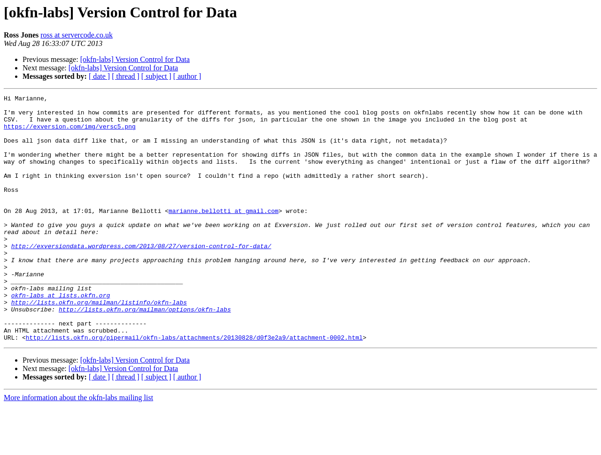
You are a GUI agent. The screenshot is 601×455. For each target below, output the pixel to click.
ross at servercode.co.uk (76, 35)
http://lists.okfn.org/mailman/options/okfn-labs (145, 353)
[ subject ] (156, 76)
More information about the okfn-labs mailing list (78, 447)
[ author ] (187, 76)
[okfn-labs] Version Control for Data (135, 59)
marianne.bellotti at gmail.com (223, 234)
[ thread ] (125, 76)
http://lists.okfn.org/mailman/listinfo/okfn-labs (99, 344)
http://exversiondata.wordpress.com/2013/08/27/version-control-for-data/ (141, 277)
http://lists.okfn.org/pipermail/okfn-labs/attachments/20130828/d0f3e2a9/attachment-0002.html (194, 386)
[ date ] (99, 76)
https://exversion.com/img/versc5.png (70, 133)
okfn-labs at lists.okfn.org (60, 336)
